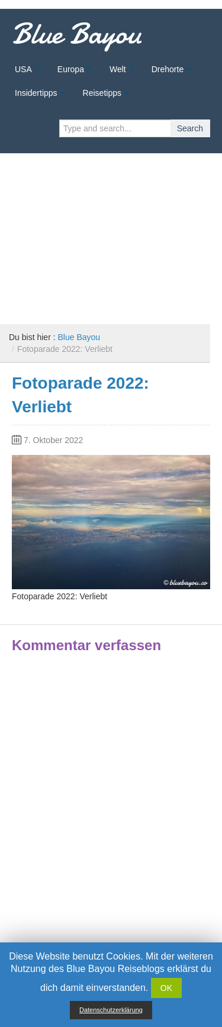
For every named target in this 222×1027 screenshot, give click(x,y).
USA (23, 69)
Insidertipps (36, 93)
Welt (118, 69)
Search (190, 128)
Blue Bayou (76, 33)
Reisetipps (102, 93)
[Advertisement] (111, 234)
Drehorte (168, 69)
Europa (70, 69)
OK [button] (166, 988)
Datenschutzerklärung (111, 1009)
